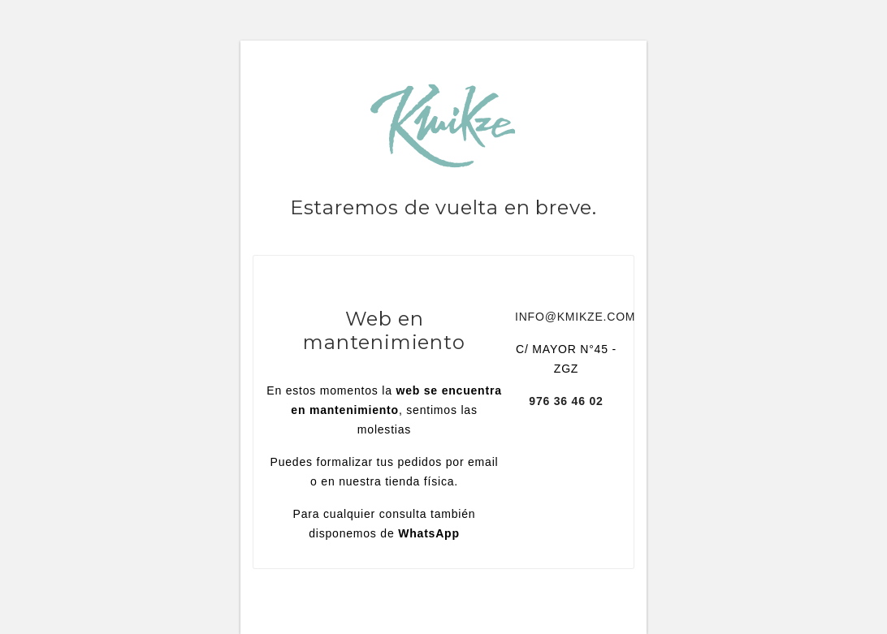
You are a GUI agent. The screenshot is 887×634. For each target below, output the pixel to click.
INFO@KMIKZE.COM (575, 316)
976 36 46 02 (566, 401)
